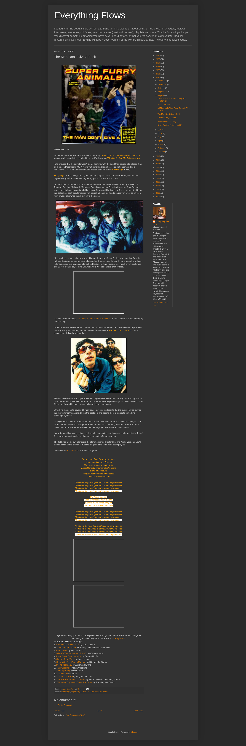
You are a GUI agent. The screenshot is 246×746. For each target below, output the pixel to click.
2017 (158, 164)
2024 (158, 63)
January (161, 152)
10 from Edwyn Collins (167, 118)
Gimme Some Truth (65, 659)
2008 (158, 197)
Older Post (138, 711)
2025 (158, 59)
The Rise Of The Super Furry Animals (94, 318)
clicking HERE (118, 638)
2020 (158, 78)
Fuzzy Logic (65, 692)
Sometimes (62, 673)
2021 (158, 74)
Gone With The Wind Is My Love (71, 662)
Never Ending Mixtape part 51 (170, 125)
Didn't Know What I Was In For (71, 679)
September (163, 92)
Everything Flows (90, 15)
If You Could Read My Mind (68, 656)
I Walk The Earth (65, 676)
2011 (158, 186)
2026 (158, 55)
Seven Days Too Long (167, 121)
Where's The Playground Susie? (71, 653)
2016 (158, 167)
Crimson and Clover (67, 647)
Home (99, 711)
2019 (158, 156)
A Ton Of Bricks (164, 104)
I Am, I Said (61, 650)
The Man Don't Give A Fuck (97, 692)
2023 (158, 67)
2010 (158, 189)
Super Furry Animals (78, 692)
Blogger (134, 732)
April (160, 141)
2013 (158, 178)
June (160, 133)
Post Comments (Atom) (75, 715)
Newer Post (59, 711)
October (161, 88)
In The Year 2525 (64, 665)
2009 (158, 193)
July (160, 130)
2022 (158, 70)
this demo (72, 450)
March (161, 144)
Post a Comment (65, 705)
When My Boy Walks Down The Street (75, 682)
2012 (158, 182)
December (162, 81)
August (161, 95)
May (160, 137)
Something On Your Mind (67, 644)
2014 (158, 175)
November (162, 84)
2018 (158, 160)
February (162, 148)
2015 (158, 171)
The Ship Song (63, 670)
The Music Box (63, 668)
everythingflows (162, 223)
